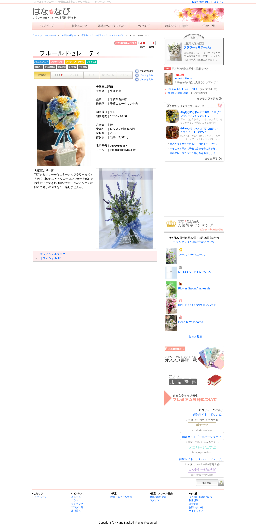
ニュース (80, 26)
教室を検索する (176, 26)
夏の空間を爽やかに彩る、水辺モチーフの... (193, 144)
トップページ (39, 497)
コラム (74, 500)
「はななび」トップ (48, 26)
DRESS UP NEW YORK (194, 271)
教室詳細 (42, 75)
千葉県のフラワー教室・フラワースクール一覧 (102, 35)
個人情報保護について (201, 497)
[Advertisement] (80, 270)
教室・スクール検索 (121, 497)
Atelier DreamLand (177, 92)
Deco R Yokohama (190, 322)
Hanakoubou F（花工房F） (182, 89)
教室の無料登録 (201, 1)
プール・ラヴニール (191, 254)
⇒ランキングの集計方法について (194, 242)
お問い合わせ (196, 507)
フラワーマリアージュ (198, 47)
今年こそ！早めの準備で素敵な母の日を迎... (193, 148)
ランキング (144, 26)
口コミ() (59, 75)
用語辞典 (76, 511)
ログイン (219, 1)
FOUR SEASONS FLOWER (197, 305)
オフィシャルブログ (52, 254)
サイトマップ (196, 511)
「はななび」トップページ (44, 35)
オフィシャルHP (50, 258)
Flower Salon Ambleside (194, 288)
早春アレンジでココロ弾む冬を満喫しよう (192, 153)
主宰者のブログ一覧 (208, 26)
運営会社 (193, 504)
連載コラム (112, 26)
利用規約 (193, 500)
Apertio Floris (183, 78)
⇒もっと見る (194, 336)
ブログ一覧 (77, 507)
